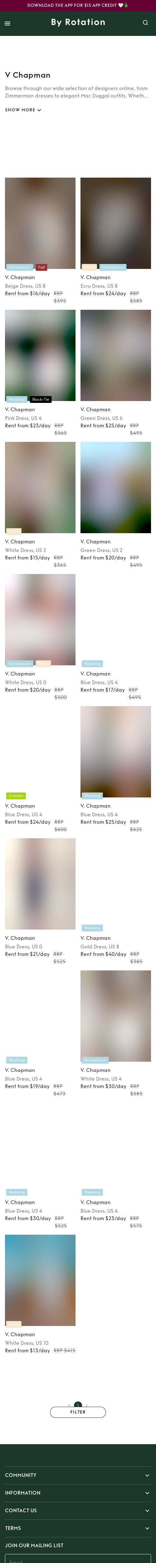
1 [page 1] (78, 1405)
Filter (78, 1412)
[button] (78, 1475)
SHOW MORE (23, 110)
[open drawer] (7, 23)
